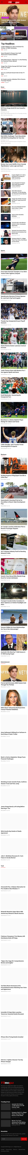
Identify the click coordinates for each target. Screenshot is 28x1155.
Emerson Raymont (4, 275)
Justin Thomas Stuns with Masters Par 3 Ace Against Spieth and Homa (13, 371)
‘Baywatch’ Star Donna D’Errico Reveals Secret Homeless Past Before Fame (19, 232)
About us (15, 1149)
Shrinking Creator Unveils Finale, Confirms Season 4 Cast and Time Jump (14, 782)
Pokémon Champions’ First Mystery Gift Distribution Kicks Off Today (13, 937)
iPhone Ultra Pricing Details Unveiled (12, 1037)
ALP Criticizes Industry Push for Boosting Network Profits (13, 552)
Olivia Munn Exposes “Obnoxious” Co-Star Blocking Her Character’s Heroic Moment (14, 60)
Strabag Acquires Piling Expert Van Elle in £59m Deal (13, 476)
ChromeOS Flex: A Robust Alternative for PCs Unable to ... (20, 37)
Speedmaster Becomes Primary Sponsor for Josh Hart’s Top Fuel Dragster (13, 297)
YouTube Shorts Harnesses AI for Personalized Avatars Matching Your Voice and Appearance (14, 987)
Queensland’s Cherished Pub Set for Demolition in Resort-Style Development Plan (13, 502)
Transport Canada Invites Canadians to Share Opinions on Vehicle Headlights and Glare (13, 602)
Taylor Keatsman (4, 890)
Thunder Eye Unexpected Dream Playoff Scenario (13, 322)
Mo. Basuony (3, 112)
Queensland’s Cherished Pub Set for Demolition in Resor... (7, 37)
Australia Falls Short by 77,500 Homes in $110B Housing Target (13, 653)
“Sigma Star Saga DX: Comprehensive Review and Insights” (12, 962)
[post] (14, 15)
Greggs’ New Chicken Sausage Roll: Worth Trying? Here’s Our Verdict (19, 200)
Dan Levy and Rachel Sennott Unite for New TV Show (19, 207)
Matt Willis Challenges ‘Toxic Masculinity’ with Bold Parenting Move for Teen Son (13, 137)
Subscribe (24, 1139)
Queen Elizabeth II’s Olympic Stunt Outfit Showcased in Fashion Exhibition (11, 54)
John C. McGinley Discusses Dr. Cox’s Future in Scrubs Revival (12, 857)
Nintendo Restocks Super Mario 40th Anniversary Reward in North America (12, 912)
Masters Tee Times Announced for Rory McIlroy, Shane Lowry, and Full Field (19, 1122)
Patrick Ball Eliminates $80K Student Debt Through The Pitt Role (13, 684)
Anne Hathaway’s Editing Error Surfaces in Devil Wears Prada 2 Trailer (13, 733)
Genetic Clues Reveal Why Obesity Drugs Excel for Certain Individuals (13, 577)
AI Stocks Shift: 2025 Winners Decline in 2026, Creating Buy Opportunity (19, 224)
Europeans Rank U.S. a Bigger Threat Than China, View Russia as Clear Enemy (19, 240)
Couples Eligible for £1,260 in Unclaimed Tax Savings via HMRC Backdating (12, 47)
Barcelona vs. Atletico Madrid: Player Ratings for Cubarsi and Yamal (12, 420)
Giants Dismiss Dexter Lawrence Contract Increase (13, 346)
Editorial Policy (22, 1149)
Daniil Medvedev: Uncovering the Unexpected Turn (11, 396)
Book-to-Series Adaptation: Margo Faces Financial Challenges (13, 758)
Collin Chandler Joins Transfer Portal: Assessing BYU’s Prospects (12, 445)
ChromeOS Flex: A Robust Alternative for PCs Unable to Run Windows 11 (13, 887)
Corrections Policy (5, 1151)
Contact (2, 1149)
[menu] (2, 2)
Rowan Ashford (3, 479)
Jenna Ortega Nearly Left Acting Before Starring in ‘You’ (13, 807)
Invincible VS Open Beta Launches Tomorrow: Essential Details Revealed (12, 1013)
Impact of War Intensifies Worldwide (18, 215)
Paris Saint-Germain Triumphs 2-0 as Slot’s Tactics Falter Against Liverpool (14, 272)
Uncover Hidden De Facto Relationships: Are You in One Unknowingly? (13, 628)
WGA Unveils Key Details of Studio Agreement (11, 832)
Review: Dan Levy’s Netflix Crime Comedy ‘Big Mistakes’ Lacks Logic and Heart (13, 165)
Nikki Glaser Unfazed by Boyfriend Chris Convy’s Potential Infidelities (13, 708)
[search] (26, 2)
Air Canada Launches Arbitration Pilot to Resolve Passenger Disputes (13, 527)
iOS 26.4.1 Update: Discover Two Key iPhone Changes (12, 1060)
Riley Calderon (4, 24)
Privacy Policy (9, 1149)
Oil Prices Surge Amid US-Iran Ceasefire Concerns (13, 109)
